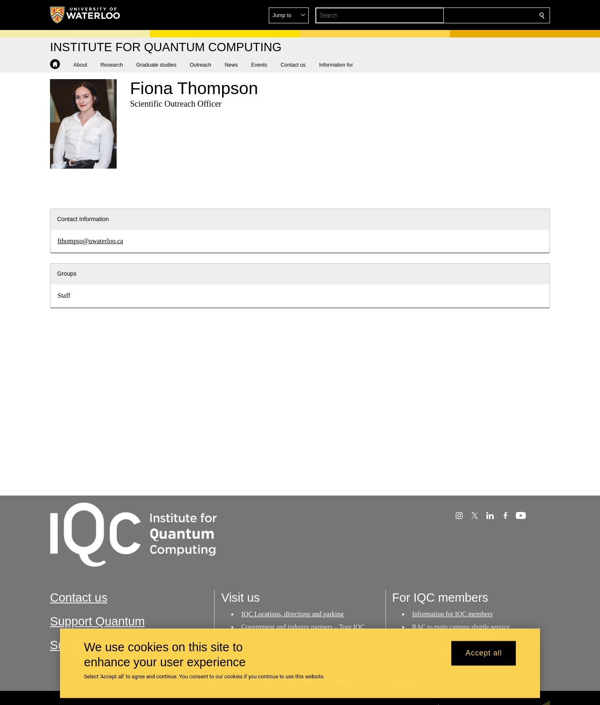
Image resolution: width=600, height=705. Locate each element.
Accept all (483, 653)
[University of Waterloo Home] (85, 15)
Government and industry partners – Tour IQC (303, 626)
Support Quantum (97, 621)
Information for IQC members (452, 614)
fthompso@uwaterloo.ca (90, 240)
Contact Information (83, 219)
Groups (67, 273)
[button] (481, 15)
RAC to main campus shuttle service (461, 626)
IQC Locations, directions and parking (292, 614)
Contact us (79, 597)
